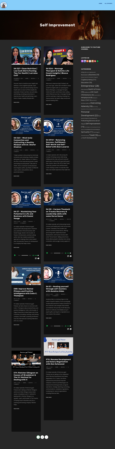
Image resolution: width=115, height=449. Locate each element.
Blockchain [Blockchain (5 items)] (85, 75)
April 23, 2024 (17, 221)
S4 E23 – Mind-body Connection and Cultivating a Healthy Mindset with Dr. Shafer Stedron (25, 142)
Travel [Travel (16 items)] (93, 135)
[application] (58, 253)
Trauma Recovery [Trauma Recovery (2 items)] (85, 135)
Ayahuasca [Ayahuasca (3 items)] (92, 72)
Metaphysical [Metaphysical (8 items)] (86, 97)
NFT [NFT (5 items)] (89, 100)
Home (100, 3)
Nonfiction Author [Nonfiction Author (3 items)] (85, 103)
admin (26, 78)
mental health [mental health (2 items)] (97, 95)
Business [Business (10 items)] (94, 75)
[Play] (47, 253)
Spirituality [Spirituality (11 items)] (87, 132)
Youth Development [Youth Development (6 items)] (89, 138)
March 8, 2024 (49, 294)
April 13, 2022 (49, 367)
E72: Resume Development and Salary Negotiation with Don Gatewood (58, 361)
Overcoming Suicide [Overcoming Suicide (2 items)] (91, 109)
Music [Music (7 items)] (84, 100)
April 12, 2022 (17, 382)
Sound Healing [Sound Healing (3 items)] (96, 129)
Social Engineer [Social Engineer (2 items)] (88, 127)
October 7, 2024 (50, 149)
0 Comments (52, 220)
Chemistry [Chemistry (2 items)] (90, 77)
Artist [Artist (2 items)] (87, 72)
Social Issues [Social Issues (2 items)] (95, 127)
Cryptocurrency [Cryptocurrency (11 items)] (88, 79)
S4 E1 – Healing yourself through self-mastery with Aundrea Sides (57, 289)
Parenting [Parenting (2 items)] (98, 109)
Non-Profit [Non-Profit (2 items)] (94, 100)
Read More (16, 102)
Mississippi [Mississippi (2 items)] (94, 97)
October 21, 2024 (18, 150)
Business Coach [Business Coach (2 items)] (84, 77)
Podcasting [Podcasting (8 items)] (86, 121)
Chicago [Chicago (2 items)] (96, 77)
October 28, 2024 (50, 78)
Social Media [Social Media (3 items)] (88, 129)
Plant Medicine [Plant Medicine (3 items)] (93, 118)
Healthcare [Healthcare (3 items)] (87, 92)
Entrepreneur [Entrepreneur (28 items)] (90, 85)
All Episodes (108, 3)
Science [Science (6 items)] (94, 121)
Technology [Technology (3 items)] (96, 132)
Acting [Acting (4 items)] (83, 72)
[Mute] (65, 253)
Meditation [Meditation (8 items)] (89, 95)
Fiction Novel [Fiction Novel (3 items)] (84, 89)
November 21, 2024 (18, 78)
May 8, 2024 (49, 219)
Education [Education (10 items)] (86, 82)
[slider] (69, 254)
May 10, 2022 (17, 298)
